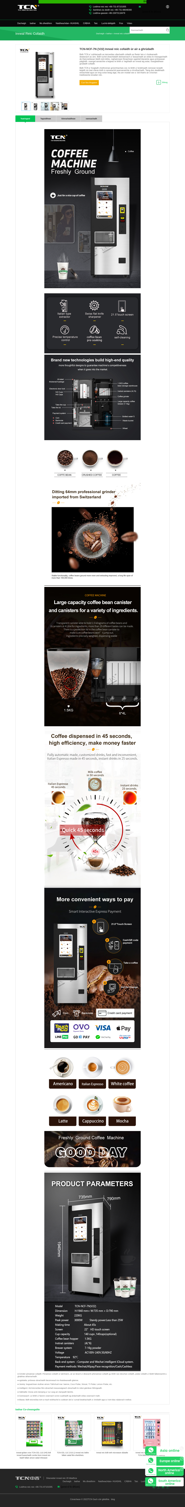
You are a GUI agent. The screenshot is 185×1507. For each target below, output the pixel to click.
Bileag (165, 82)
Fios (121, 23)
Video (129, 23)
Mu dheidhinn (46, 23)
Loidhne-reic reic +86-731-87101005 (109, 7)
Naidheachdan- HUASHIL (67, 23)
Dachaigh (21, 23)
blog (112, 1499)
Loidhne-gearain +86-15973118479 (109, 13)
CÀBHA (86, 23)
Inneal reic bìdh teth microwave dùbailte (112, 1453)
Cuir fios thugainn (89, 82)
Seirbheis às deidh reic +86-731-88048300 (112, 10)
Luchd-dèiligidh (108, 23)
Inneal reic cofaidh (122, 33)
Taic (96, 23)
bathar (33, 23)
